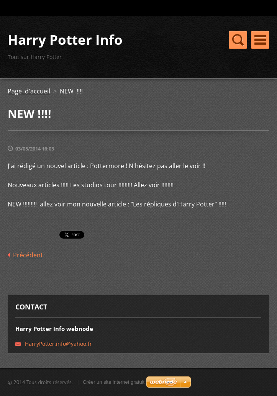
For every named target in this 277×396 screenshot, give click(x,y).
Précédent (28, 255)
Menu (260, 40)
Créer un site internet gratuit (113, 382)
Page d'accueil (29, 91)
